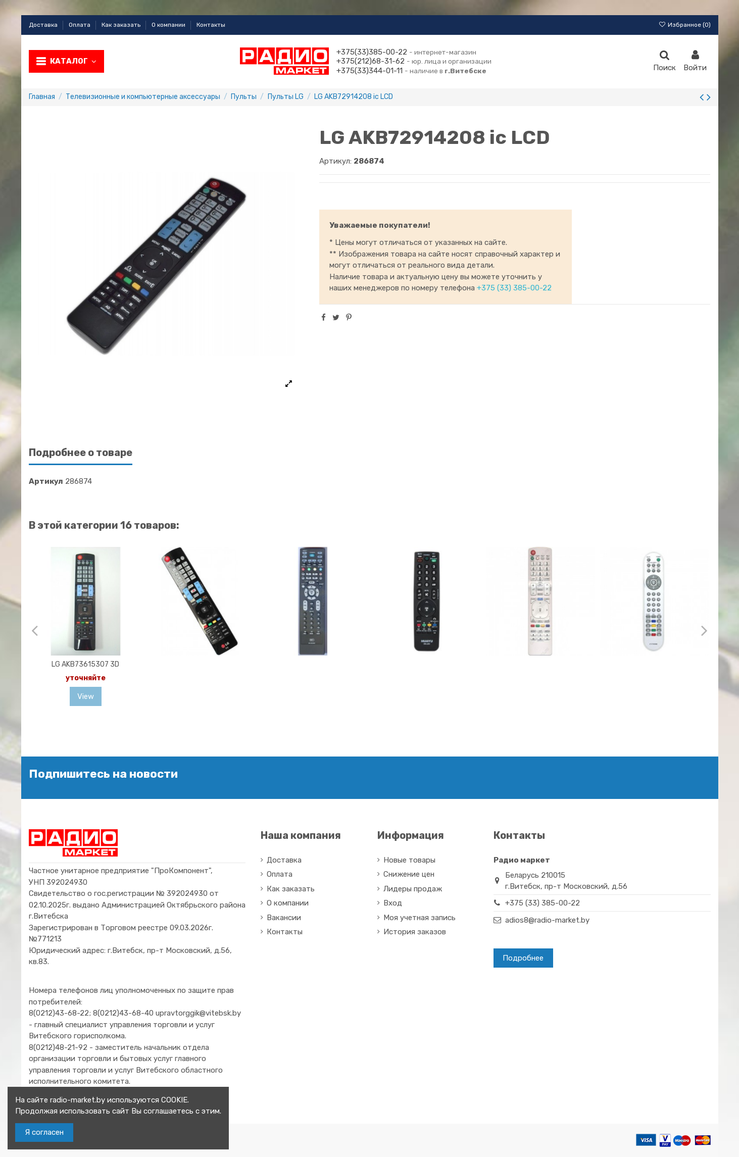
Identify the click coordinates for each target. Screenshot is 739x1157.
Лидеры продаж (412, 888)
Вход (392, 903)
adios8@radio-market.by (547, 920)
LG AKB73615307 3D (85, 664)
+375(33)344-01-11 (369, 70)
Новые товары (409, 860)
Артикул (46, 481)
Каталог (73, 61)
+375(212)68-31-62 (370, 61)
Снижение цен (408, 874)
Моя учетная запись (419, 917)
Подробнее (523, 958)
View (85, 696)
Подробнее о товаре (80, 453)
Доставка (44, 24)
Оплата (80, 24)
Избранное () (684, 24)
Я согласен (44, 1132)
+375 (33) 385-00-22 (514, 287)
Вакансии (284, 917)
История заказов (414, 931)
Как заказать (122, 24)
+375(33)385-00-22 (371, 52)
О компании (169, 24)
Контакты (210, 24)
